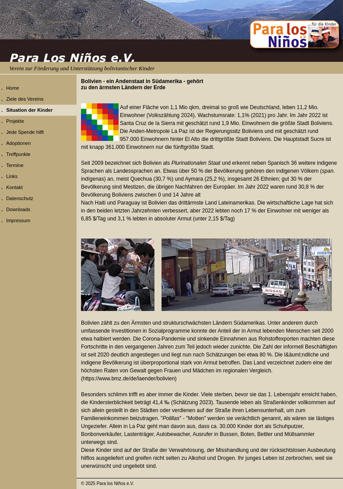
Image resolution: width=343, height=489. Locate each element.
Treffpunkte (18, 154)
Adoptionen (18, 143)
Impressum (18, 220)
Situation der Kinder (29, 110)
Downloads (18, 209)
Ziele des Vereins (24, 99)
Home (12, 88)
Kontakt (14, 187)
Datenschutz (19, 198)
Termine (14, 165)
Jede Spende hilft (25, 132)
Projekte (15, 121)
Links (12, 176)
